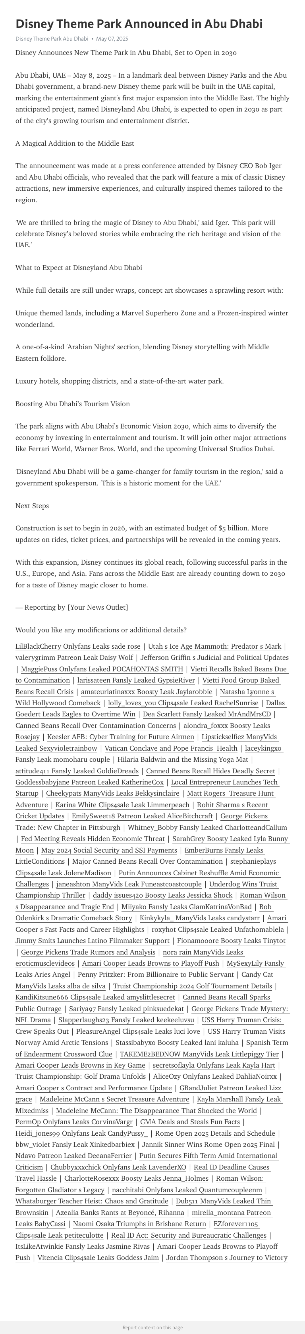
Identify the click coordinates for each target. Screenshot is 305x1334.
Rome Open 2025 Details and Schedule (215, 1133)
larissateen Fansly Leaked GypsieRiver (136, 680)
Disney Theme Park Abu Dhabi (52, 38)
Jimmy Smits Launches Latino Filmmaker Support (92, 940)
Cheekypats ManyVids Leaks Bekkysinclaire (113, 793)
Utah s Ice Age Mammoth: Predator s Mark (214, 646)
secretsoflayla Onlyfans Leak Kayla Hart (214, 1065)
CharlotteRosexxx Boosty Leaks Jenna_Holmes (136, 1178)
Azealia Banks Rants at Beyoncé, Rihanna (120, 1212)
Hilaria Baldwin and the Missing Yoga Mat (183, 759)
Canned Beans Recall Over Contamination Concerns (95, 725)
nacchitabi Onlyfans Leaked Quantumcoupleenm (187, 1189)
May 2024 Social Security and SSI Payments (109, 850)
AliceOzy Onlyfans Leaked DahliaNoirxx (215, 1076)
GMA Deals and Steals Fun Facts (190, 1121)
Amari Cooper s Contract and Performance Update (93, 1088)
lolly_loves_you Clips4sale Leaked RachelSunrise (183, 702)
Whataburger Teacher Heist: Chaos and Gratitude (91, 1201)
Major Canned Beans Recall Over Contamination (147, 861)
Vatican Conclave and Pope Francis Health (171, 748)
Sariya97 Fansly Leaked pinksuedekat (126, 1008)
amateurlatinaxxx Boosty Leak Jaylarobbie (146, 691)
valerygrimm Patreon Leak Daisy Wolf (74, 657)
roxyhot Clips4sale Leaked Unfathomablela (218, 929)
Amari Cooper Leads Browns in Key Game (80, 1065)
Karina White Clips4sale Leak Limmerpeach (122, 804)
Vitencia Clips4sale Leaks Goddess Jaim (98, 1257)
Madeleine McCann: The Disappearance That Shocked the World (156, 1110)
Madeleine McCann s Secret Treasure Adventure (114, 1099)
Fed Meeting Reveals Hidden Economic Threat (93, 838)
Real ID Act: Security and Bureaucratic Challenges (188, 1235)
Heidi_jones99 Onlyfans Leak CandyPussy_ (81, 1133)
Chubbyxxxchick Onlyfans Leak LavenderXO (118, 1167)
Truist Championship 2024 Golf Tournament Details (192, 986)
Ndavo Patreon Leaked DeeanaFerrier (73, 1155)
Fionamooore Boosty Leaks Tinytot (231, 940)
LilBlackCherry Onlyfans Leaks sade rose (78, 646)
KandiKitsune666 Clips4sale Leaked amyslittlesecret (95, 997)
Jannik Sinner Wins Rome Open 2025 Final (208, 1144)
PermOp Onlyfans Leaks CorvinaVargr (74, 1121)
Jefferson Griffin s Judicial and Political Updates (215, 657)
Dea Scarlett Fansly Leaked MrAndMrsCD (207, 714)
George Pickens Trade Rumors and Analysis (88, 952)
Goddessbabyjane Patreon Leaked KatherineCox (89, 782)
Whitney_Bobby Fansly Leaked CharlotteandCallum (207, 827)
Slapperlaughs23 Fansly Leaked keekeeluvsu (126, 1019)
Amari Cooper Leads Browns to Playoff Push (150, 963)
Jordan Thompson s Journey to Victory (227, 1257)
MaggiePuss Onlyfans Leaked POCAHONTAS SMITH (102, 669)
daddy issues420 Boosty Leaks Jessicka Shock (162, 895)
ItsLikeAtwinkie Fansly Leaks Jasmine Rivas (82, 1246)
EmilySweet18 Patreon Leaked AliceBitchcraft (142, 816)
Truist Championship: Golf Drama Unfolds (80, 1076)
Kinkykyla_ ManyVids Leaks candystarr (200, 917)
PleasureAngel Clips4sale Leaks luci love (138, 1031)
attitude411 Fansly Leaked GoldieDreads (77, 771)
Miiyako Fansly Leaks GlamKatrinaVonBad (187, 906)
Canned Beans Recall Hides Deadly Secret (210, 771)
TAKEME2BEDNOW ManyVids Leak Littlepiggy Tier (199, 1054)
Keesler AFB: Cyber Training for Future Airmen (120, 736)
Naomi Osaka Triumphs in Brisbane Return (139, 1223)
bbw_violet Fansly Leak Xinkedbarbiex (75, 1144)
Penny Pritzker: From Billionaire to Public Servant (156, 974)
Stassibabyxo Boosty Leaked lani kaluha (177, 1042)
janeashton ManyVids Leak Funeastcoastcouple (129, 884)
